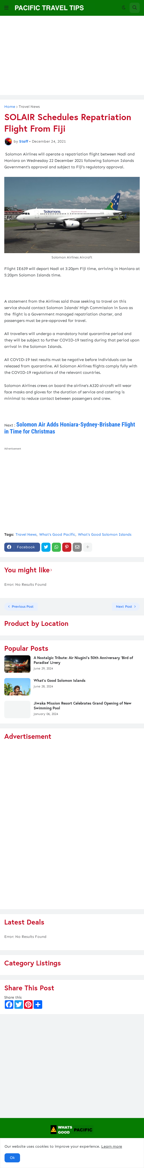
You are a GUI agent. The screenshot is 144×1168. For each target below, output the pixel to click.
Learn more (111, 1146)
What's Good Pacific (57, 534)
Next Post (124, 606)
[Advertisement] (72, 57)
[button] (6, 7)
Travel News (29, 107)
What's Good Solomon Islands (104, 534)
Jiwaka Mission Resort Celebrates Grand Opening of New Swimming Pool (82, 705)
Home (9, 107)
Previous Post (23, 606)
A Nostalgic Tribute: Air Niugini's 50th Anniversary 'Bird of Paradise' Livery (83, 660)
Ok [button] (12, 1157)
